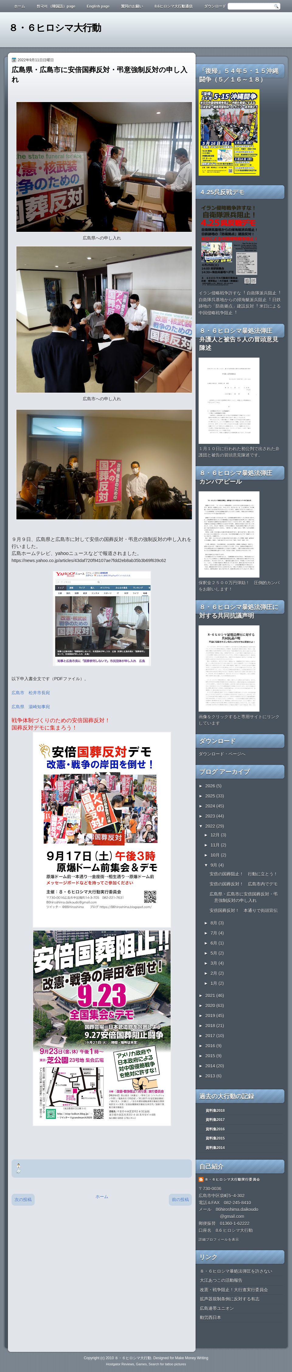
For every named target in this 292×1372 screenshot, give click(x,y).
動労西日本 (210, 1317)
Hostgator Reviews (120, 1364)
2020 (210, 1005)
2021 (210, 995)
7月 (214, 933)
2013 (210, 1075)
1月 (214, 983)
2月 (214, 973)
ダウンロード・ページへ (222, 753)
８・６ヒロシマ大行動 (55, 28)
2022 (210, 826)
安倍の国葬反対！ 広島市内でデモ (244, 884)
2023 (210, 816)
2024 (210, 806)
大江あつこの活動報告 (221, 1280)
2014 (210, 1065)
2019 (210, 1015)
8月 (214, 923)
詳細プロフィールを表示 (219, 1239)
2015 (210, 1055)
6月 (214, 943)
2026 (210, 785)
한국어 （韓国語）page (55, 6)
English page (98, 6)
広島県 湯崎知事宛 (31, 706)
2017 (210, 1035)
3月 (214, 963)
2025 (210, 796)
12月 (215, 835)
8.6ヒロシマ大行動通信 (174, 6)
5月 (214, 953)
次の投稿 (23, 1199)
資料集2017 (215, 1120)
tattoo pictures (175, 1364)
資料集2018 (215, 1111)
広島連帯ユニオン (217, 1308)
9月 (214, 865)
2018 (210, 1025)
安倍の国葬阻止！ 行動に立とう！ (244, 874)
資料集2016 (215, 1129)
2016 (210, 1045)
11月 (215, 845)
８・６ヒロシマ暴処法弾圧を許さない (236, 1271)
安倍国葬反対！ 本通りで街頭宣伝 (244, 910)
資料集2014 (215, 1148)
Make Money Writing (191, 1358)
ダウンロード (215, 6)
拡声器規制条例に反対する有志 (229, 1298)
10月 (215, 855)
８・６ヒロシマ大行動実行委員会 (232, 1179)
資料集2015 (215, 1138)
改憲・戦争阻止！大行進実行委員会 (234, 1289)
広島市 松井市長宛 (31, 692)
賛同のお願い (132, 6)
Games (141, 1364)
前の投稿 (180, 1199)
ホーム (19, 6)
